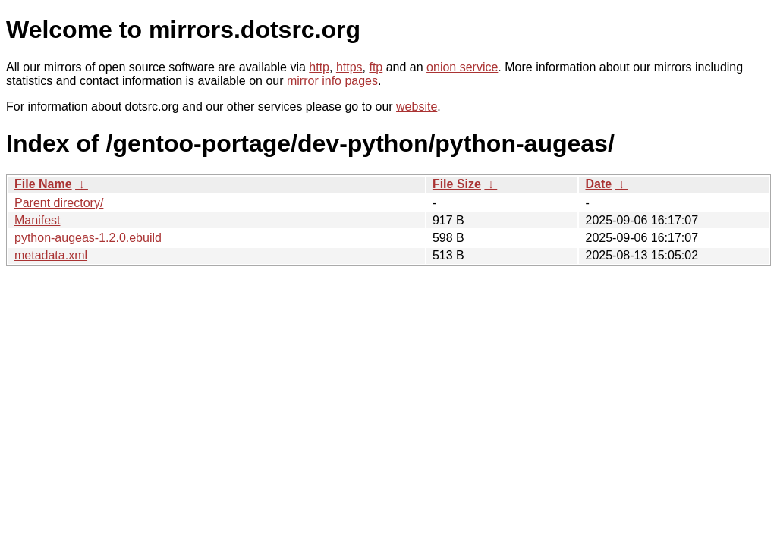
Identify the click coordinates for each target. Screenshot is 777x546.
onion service (462, 67)
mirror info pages (332, 80)
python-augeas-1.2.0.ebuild (88, 237)
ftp (375, 67)
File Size (457, 183)
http (319, 67)
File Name (43, 183)
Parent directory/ (58, 202)
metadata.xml (50, 255)
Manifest (37, 220)
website (416, 106)
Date (598, 183)
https (349, 67)
